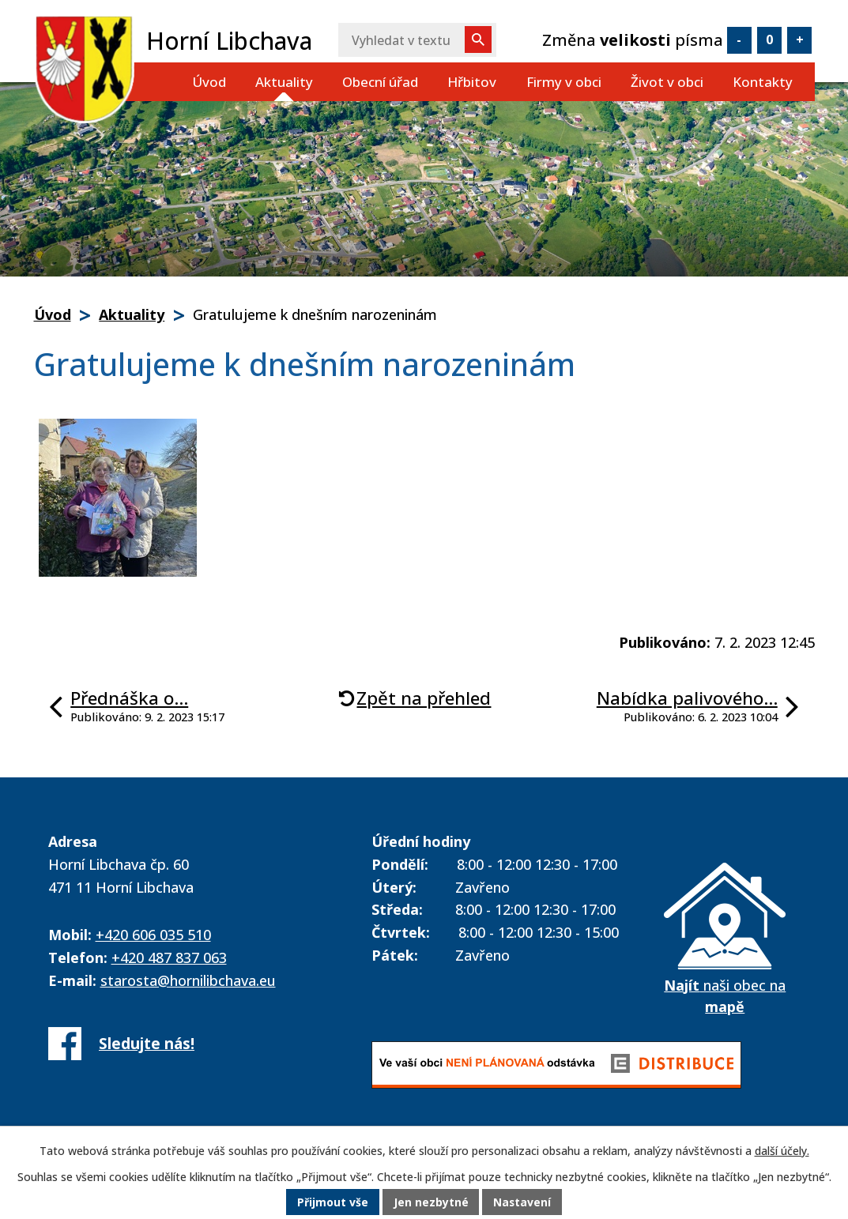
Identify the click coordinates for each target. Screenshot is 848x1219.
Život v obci (667, 82)
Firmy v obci (563, 82)
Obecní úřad (380, 82)
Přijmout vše (331, 1202)
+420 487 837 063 (169, 957)
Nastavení (522, 1202)
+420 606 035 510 (153, 934)
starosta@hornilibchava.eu (188, 980)
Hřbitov (471, 82)
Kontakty (763, 82)
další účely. (782, 1151)
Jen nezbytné (430, 1202)
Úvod (209, 82)
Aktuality (284, 82)
